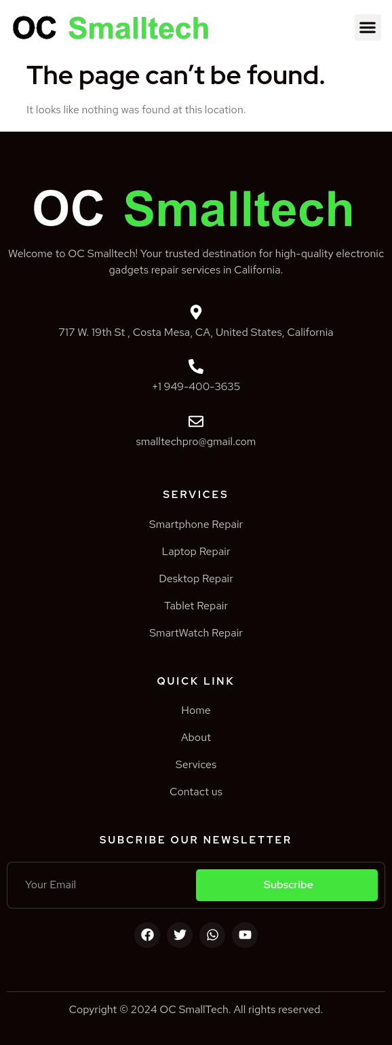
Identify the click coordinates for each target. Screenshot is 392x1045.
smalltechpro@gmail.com (196, 441)
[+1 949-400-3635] (196, 366)
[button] (368, 27)
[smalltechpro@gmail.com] (196, 421)
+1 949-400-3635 (196, 386)
